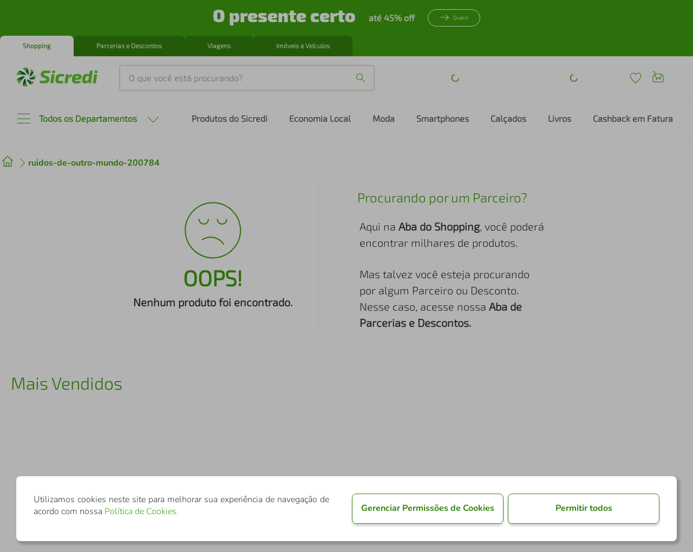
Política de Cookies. (141, 511)
